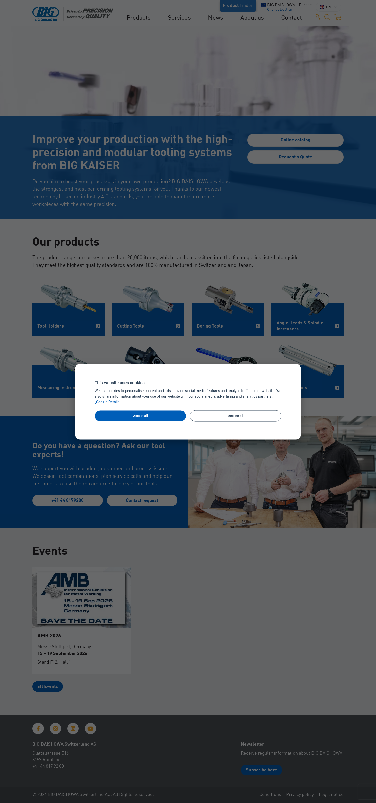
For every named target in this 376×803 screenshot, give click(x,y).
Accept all (140, 416)
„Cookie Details (107, 402)
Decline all (235, 416)
